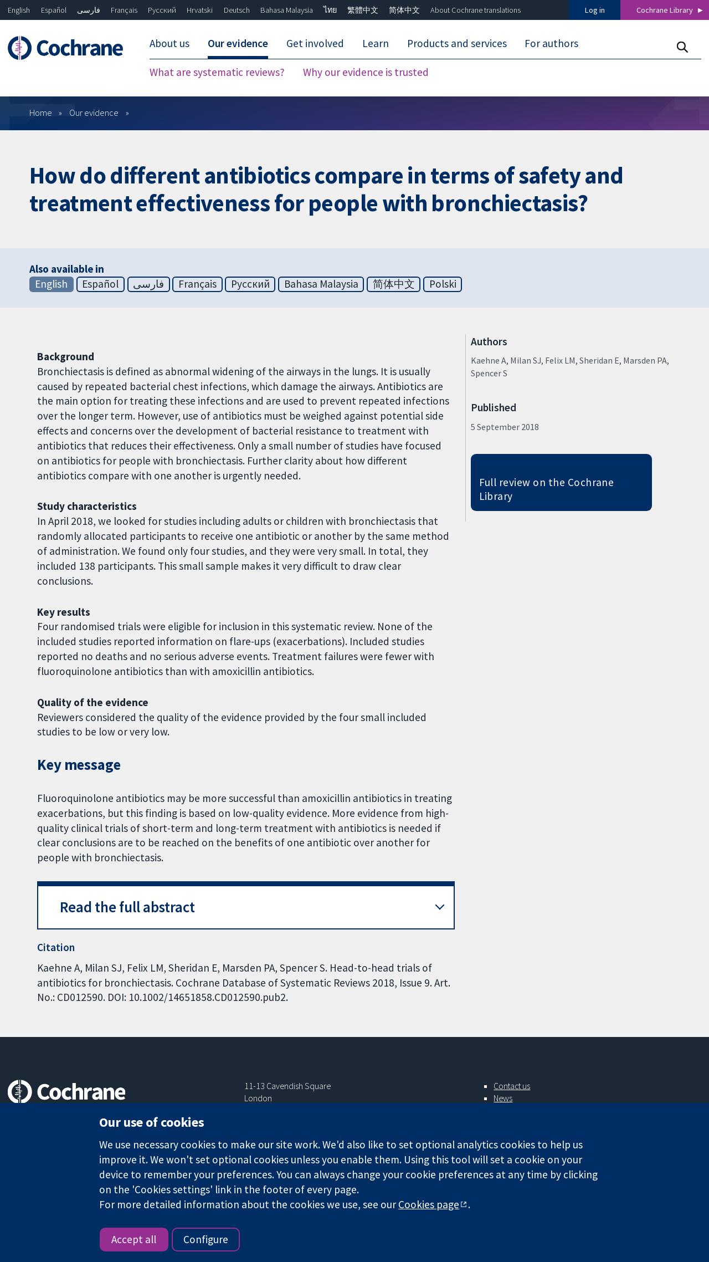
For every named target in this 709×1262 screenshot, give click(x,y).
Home (40, 112)
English (19, 10)
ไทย (330, 10)
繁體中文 (362, 10)
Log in (595, 10)
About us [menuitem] (169, 43)
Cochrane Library (664, 10)
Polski (442, 283)
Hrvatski (200, 10)
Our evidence (94, 112)
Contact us (512, 1085)
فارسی (88, 10)
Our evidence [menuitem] (238, 43)
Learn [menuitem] (375, 43)
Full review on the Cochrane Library (546, 489)
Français (124, 10)
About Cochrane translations (475, 10)
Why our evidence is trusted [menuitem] (366, 72)
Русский (162, 10)
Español (53, 10)
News (503, 1097)
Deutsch (237, 10)
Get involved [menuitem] (315, 43)
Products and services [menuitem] (457, 43)
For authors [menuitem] (551, 43)
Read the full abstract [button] (127, 907)
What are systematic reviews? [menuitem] (217, 72)
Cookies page (428, 1204)
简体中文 (404, 10)
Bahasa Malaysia (286, 10)
